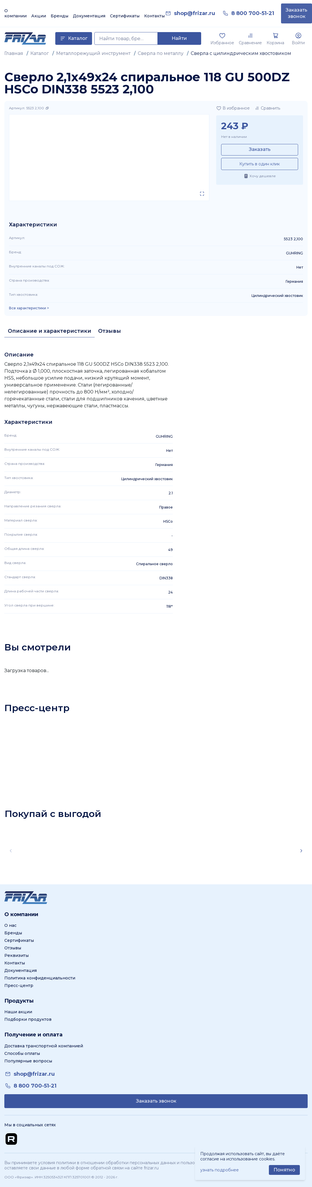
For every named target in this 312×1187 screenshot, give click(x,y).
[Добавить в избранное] (233, 108)
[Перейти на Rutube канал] (11, 1139)
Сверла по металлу (160, 53)
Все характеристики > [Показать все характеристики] (29, 308)
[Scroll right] (301, 851)
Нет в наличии (234, 136)
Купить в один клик (259, 164)
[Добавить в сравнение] (267, 108)
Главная (13, 53)
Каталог (39, 53)
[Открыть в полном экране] (202, 193)
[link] (194, 13)
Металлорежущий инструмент (93, 53)
